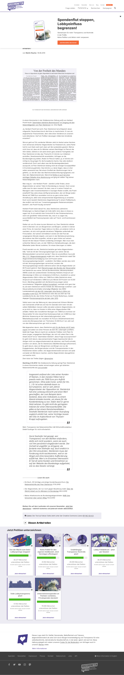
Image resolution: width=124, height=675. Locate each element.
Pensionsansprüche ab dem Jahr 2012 (44, 298)
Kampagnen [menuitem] (107, 8)
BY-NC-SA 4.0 (88, 516)
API (76, 656)
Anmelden (76, 5)
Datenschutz (61, 656)
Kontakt (102, 5)
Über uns (91, 5)
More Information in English (106, 656)
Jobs (70, 656)
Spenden (109, 5)
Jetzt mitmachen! (20, 573)
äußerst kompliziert (50, 284)
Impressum (33, 656)
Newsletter (84, 5)
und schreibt (42, 368)
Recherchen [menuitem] (95, 8)
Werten (41, 645)
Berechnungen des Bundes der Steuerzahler (58, 268)
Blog (97, 5)
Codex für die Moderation (69, 642)
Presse (42, 656)
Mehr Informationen (39, 648)
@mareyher (48, 358)
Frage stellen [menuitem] (70, 8)
